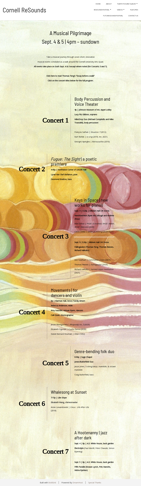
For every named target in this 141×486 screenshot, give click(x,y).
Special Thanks (94, 482)
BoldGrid (52, 482)
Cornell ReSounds (24, 10)
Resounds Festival (102, 10)
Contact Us (133, 16)
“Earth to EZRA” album (127, 4)
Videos (120, 10)
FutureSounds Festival (113, 16)
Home (98, 4)
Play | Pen (134, 10)
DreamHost (78, 482)
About (109, 4)
